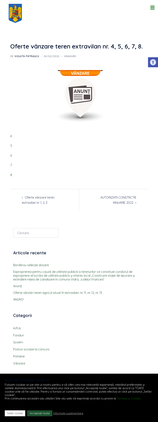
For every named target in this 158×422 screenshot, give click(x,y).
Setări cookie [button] (15, 413)
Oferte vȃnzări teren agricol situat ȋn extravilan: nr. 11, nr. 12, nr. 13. (58, 293)
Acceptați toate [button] (40, 413)
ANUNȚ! (18, 299)
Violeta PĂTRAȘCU (27, 56)
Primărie (19, 356)
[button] (153, 62)
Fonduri (18, 335)
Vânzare (70, 56)
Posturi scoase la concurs (31, 349)
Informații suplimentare (68, 413)
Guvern (18, 342)
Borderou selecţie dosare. (31, 265)
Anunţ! (17, 286)
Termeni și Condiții (128, 398)
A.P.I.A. (17, 328)
